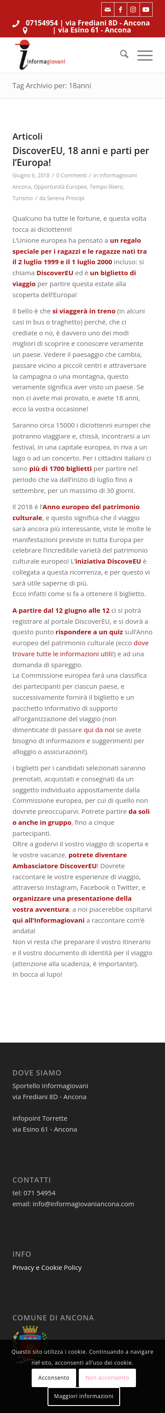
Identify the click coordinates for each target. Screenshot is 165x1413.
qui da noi (99, 729)
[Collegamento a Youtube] (146, 9)
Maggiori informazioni (84, 1396)
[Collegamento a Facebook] (120, 9)
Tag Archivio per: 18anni (51, 85)
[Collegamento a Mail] (108, 9)
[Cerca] (119, 55)
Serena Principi (65, 198)
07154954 (42, 23)
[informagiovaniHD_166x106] (68, 55)
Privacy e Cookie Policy (47, 1267)
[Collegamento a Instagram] (133, 9)
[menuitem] (119, 55)
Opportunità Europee (60, 187)
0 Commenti (71, 175)
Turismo (22, 198)
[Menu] (140, 55)
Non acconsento (107, 1377)
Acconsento (54, 1377)
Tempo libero (106, 187)
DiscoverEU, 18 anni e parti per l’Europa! (80, 156)
